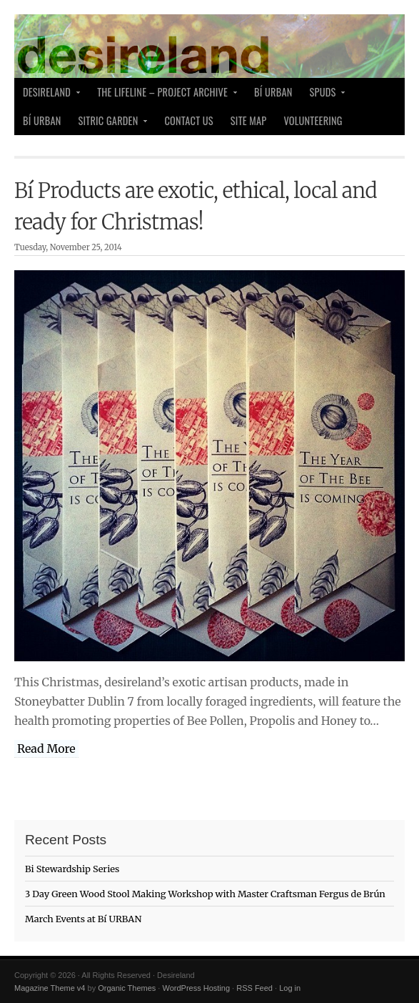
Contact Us (188, 120)
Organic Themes (127, 988)
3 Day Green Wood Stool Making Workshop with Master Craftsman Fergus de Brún (205, 893)
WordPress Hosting (196, 988)
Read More (46, 748)
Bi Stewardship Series (72, 868)
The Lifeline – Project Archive (163, 95)
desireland (47, 95)
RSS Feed (254, 988)
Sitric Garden (109, 124)
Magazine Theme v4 (49, 988)
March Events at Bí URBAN (83, 918)
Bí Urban (273, 91)
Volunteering (312, 120)
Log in (290, 988)
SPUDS (324, 95)
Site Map (249, 120)
